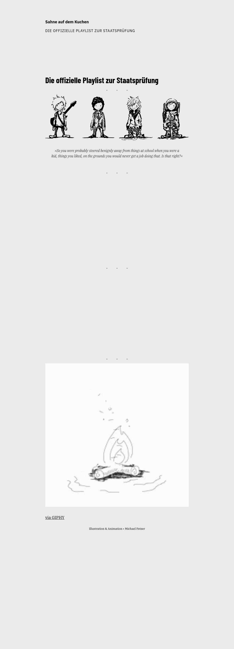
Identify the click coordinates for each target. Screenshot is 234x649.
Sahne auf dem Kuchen (67, 21)
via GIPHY (54, 517)
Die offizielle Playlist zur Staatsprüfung (90, 30)
